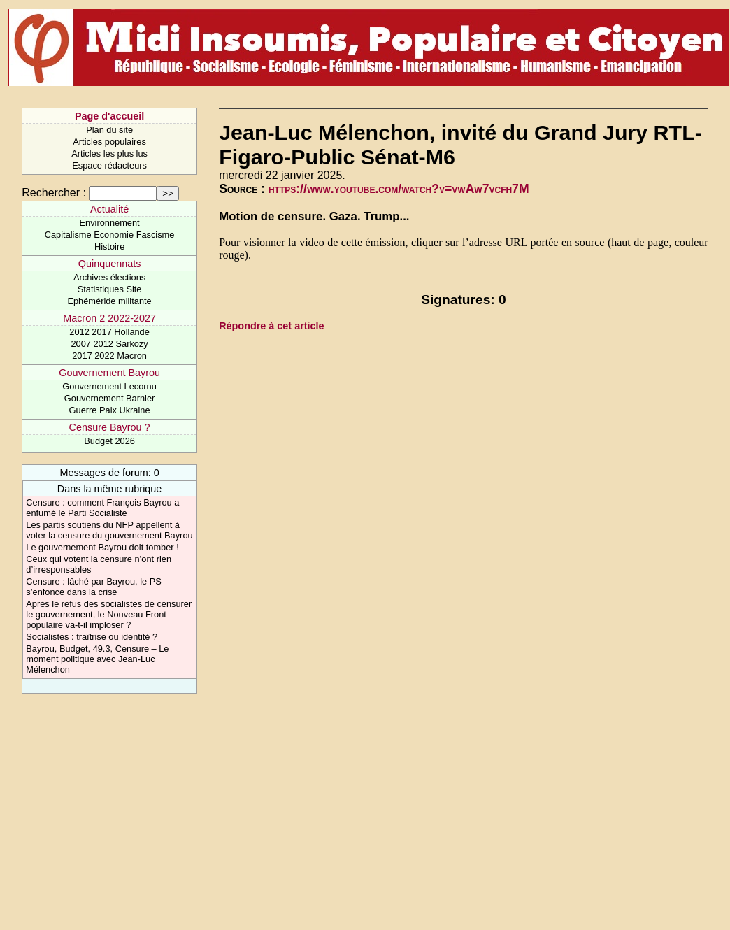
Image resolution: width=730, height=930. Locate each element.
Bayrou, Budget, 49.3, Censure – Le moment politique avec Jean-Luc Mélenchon (97, 659)
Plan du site (109, 129)
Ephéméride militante (109, 301)
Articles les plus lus (109, 153)
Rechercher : (54, 193)
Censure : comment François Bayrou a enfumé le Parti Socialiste (102, 507)
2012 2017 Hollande (109, 332)
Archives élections (109, 277)
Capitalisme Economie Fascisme (110, 234)
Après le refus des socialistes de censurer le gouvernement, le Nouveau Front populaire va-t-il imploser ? (109, 614)
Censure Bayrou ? (109, 427)
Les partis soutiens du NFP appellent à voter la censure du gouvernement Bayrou (109, 530)
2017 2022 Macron (109, 355)
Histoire (109, 246)
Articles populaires (109, 141)
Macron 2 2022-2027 (109, 318)
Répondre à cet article (271, 325)
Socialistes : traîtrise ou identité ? (91, 636)
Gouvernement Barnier (109, 398)
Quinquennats (109, 263)
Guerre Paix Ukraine (109, 410)
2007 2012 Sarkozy (109, 343)
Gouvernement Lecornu (109, 386)
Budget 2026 (109, 441)
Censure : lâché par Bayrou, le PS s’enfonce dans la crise (93, 586)
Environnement (110, 222)
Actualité (109, 209)
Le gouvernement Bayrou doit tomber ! (102, 547)
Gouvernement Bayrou (109, 372)
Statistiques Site (110, 289)
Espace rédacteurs (109, 165)
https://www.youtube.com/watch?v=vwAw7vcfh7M (399, 189)
